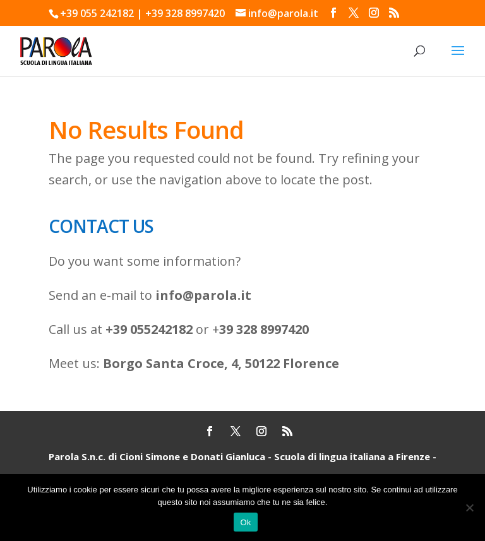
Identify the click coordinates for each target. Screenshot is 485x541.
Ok (245, 522)
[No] (469, 507)
